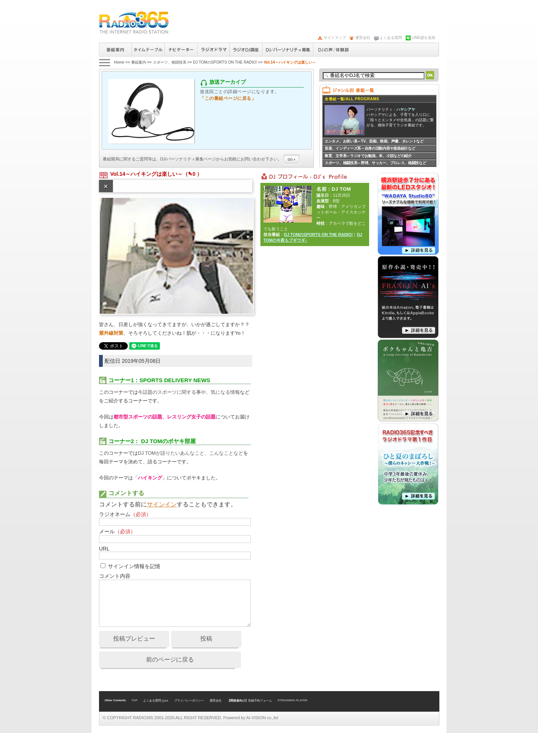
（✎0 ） (192, 174)
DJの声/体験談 (333, 49)
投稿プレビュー (134, 638)
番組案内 (115, 49)
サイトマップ (335, 38)
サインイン (162, 504)
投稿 (206, 638)
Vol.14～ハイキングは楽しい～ (146, 174)
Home (119, 62)
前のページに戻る (170, 659)
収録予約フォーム (260, 700)
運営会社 (362, 38)
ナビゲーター (180, 49)
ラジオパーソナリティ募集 (287, 49)
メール (117, 531)
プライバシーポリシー (189, 700)
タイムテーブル (148, 49)
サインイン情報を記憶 (134, 566)
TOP (134, 700)
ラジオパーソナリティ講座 (245, 49)
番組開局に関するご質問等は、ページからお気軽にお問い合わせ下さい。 (201, 159)
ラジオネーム (125, 514)
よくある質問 (391, 38)
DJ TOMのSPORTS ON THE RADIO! (225, 62)
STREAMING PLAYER (292, 700)
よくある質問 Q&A (155, 700)
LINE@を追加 (423, 38)
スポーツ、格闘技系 (169, 62)
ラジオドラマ (213, 49)
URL (104, 549)
